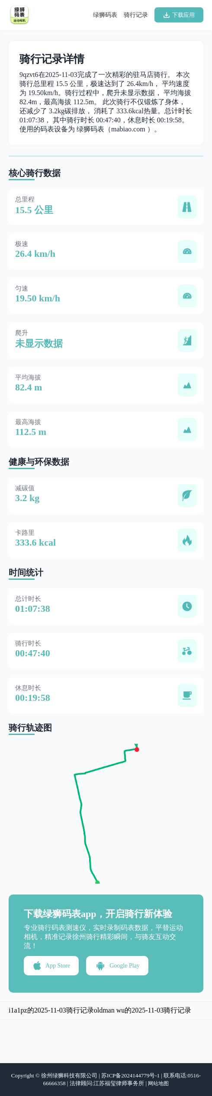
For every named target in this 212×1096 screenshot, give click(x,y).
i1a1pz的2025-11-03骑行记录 (51, 1010)
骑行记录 (136, 15)
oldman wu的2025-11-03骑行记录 (143, 1010)
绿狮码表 (105, 15)
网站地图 (158, 1083)
